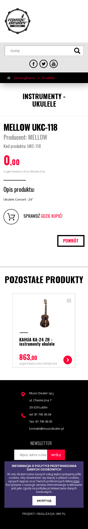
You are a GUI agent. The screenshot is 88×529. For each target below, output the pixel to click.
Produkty (48, 78)
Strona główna (24, 78)
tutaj (76, 481)
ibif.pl (61, 514)
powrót (71, 241)
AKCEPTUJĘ (44, 500)
